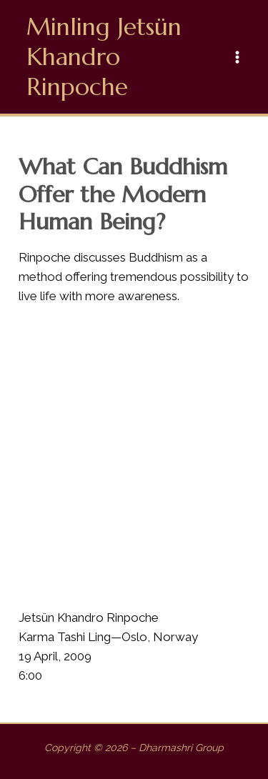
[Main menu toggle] (238, 57)
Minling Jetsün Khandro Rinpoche (104, 56)
